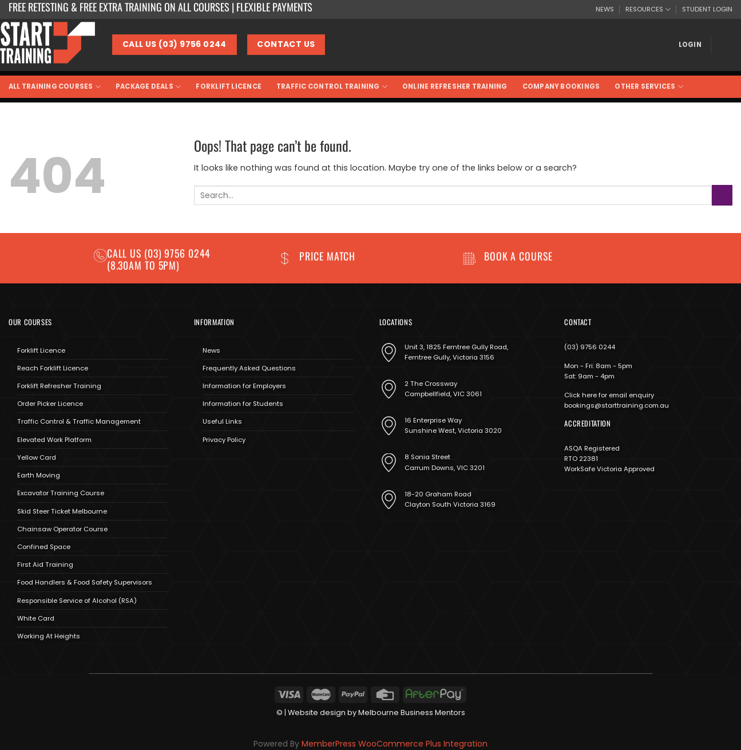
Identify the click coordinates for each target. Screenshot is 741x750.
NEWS (605, 9)
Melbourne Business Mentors (411, 712)
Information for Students (243, 403)
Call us (125, 253)
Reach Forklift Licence (52, 368)
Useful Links (222, 421)
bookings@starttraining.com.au (616, 405)
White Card (35, 618)
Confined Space (43, 546)
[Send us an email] (234, 466)
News (211, 350)
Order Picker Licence (50, 403)
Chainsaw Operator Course (62, 529)
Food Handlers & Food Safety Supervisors (84, 582)
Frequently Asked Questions (249, 368)
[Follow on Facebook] (202, 466)
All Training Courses (55, 86)
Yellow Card (36, 457)
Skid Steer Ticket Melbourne (62, 511)
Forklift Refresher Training (59, 385)
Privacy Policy (224, 439)
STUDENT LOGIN (707, 9)
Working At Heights (48, 636)
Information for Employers (244, 385)
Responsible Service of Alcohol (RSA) (77, 600)
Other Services (649, 86)
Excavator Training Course (60, 493)
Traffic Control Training (331, 86)
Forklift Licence (228, 86)
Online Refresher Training (455, 86)
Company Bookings (561, 86)
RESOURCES (648, 9)
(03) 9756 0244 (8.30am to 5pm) (159, 259)
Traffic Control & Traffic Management (79, 421)
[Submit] (722, 195)
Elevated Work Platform (54, 439)
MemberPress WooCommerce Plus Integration (395, 743)
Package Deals (148, 86)
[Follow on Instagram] (218, 466)
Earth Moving (38, 475)
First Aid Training (45, 564)
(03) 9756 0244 (589, 347)
